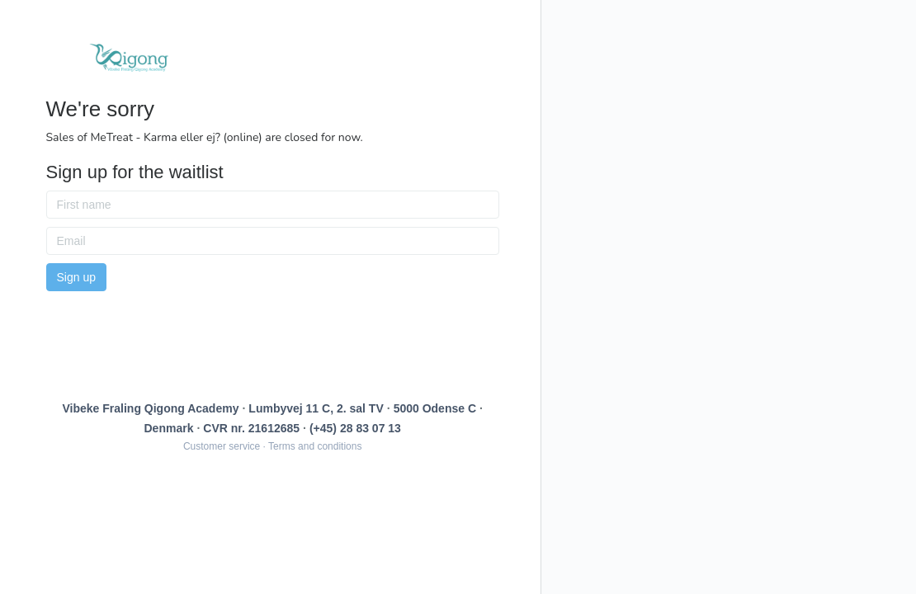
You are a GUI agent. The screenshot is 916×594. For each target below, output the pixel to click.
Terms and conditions (314, 446)
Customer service (221, 446)
